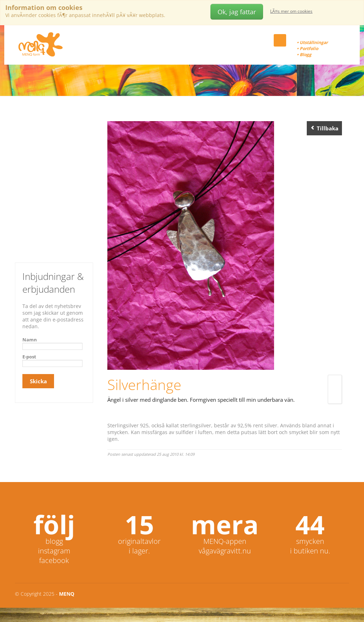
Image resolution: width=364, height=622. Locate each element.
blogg (54, 541)
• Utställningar (312, 42)
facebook (54, 560)
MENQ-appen (224, 541)
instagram (54, 551)
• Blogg (304, 55)
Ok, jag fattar (237, 11)
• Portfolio (307, 48)
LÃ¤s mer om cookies (291, 11)
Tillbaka (324, 128)
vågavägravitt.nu (225, 551)
